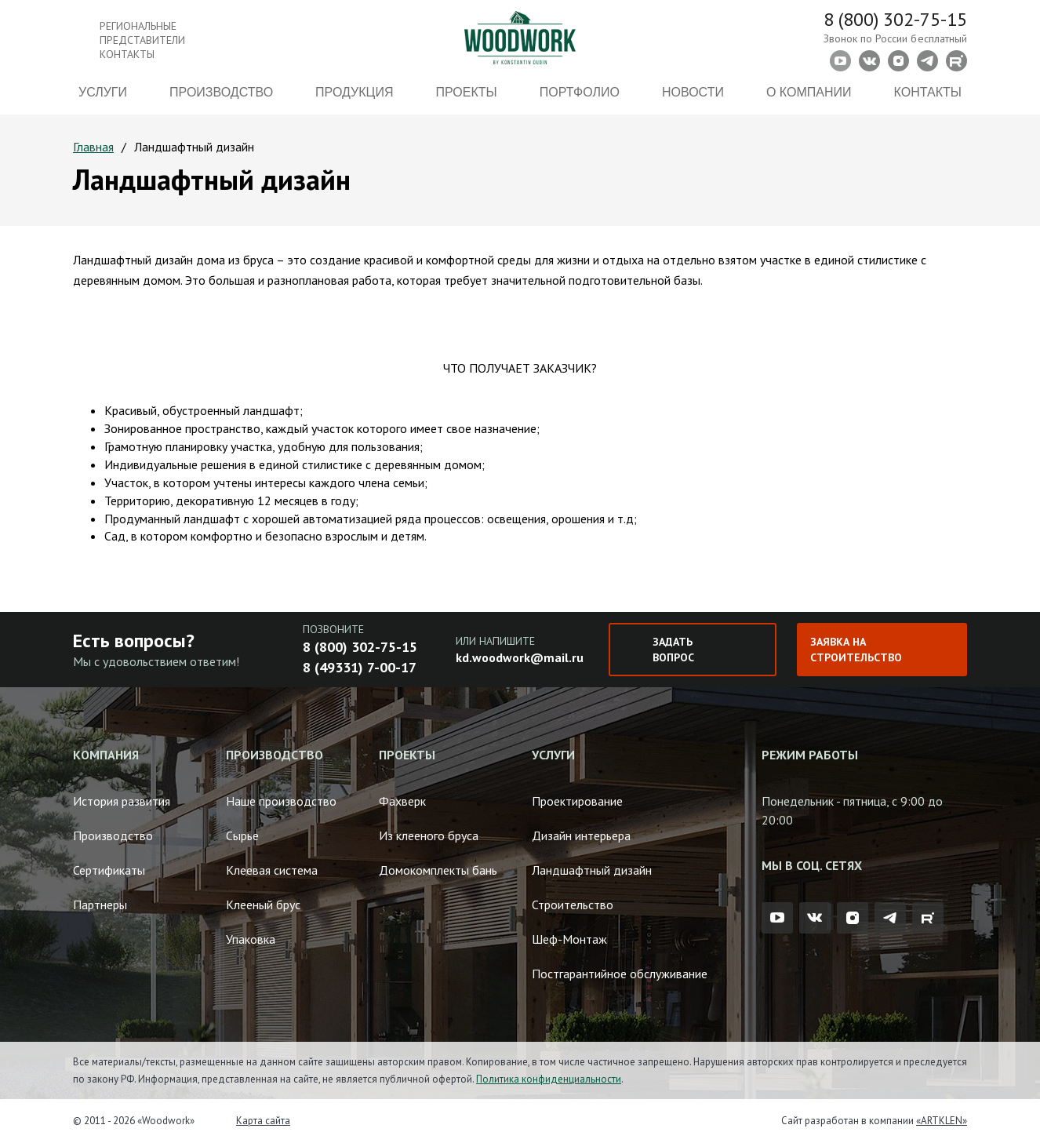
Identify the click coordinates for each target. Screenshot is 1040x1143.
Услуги (102, 92)
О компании (809, 92)
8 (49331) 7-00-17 (359, 667)
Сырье (242, 835)
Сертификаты (109, 870)
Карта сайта (263, 1120)
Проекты (466, 92)
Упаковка (250, 939)
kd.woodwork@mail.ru (520, 657)
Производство (221, 92)
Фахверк (402, 801)
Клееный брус (263, 904)
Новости (693, 92)
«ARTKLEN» (941, 1120)
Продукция (354, 92)
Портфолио (580, 92)
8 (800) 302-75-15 (895, 19)
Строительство (572, 904)
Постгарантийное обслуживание (619, 973)
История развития (121, 801)
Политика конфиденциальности (548, 1079)
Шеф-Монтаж (569, 939)
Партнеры (100, 904)
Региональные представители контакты (142, 40)
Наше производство (281, 801)
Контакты (928, 92)
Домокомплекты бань (438, 870)
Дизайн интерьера (581, 835)
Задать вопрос (673, 649)
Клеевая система (272, 870)
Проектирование (577, 801)
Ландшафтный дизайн (592, 870)
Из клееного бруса (428, 835)
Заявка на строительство (856, 649)
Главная (93, 147)
